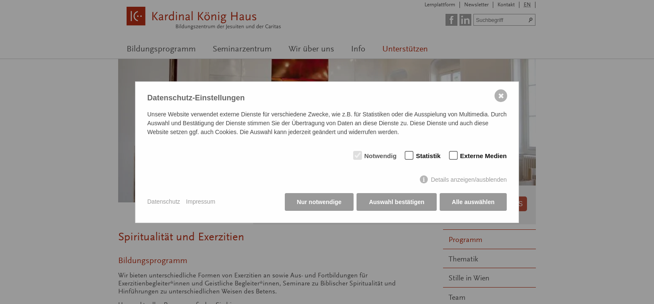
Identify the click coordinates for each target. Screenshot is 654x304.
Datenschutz (163, 201)
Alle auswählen (473, 202)
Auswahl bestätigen (396, 202)
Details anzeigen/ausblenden (469, 179)
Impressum (200, 201)
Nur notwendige (319, 202)
